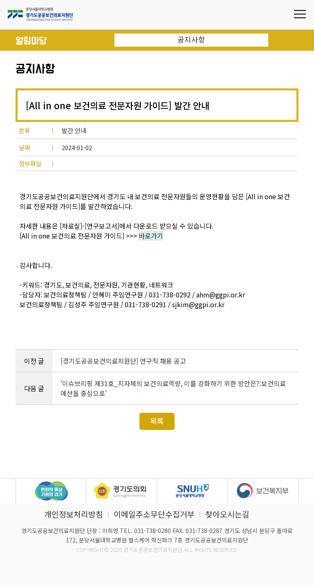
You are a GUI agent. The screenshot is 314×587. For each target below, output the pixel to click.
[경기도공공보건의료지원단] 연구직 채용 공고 (123, 361)
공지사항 (191, 39)
